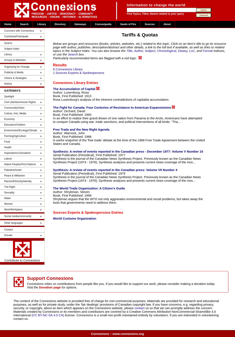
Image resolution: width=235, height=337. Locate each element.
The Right (9, 186)
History (8, 83)
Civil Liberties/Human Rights (20, 102)
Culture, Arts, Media (15, 113)
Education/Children (14, 124)
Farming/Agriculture (15, 136)
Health (8, 147)
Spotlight (9, 96)
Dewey (182, 51)
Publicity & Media (13, 72)
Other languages (13, 222)
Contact (8, 229)
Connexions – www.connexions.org (117, 334)
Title (129, 51)
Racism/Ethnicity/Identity (18, 181)
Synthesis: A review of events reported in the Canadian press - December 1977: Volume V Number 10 (128, 151)
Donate (8, 235)
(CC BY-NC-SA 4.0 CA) (48, 315)
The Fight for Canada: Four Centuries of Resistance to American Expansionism (114, 107)
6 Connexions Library (68, 69)
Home (7, 24)
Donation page (50, 287)
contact (139, 308)
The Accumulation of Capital (76, 89)
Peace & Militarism (14, 175)
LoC (192, 51)
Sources (150, 24)
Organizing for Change (17, 66)
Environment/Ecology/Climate (20, 130)
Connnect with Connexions (19, 30)
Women (8, 203)
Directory (60, 24)
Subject (150, 51)
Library (41, 24)
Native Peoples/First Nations (20, 164)
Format (208, 51)
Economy (9, 119)
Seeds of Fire (128, 24)
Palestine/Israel (12, 169)
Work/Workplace (13, 209)
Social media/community (17, 216)
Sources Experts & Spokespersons (81, 212)
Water (7, 198)
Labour (8, 158)
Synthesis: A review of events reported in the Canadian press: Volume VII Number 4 (115, 170)
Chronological (166, 51)
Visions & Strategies (15, 78)
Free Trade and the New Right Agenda (81, 129)
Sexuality (9, 192)
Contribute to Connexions (22, 251)
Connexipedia (103, 24)
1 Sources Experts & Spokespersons (78, 73)
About (167, 24)
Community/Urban (14, 107)
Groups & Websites (15, 60)
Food (7, 141)
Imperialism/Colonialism (17, 153)
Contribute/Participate (16, 36)
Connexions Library (69, 83)
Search (24, 24)
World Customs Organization (74, 218)
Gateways (80, 24)
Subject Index (11, 48)
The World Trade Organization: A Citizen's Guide (89, 188)
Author (138, 51)
